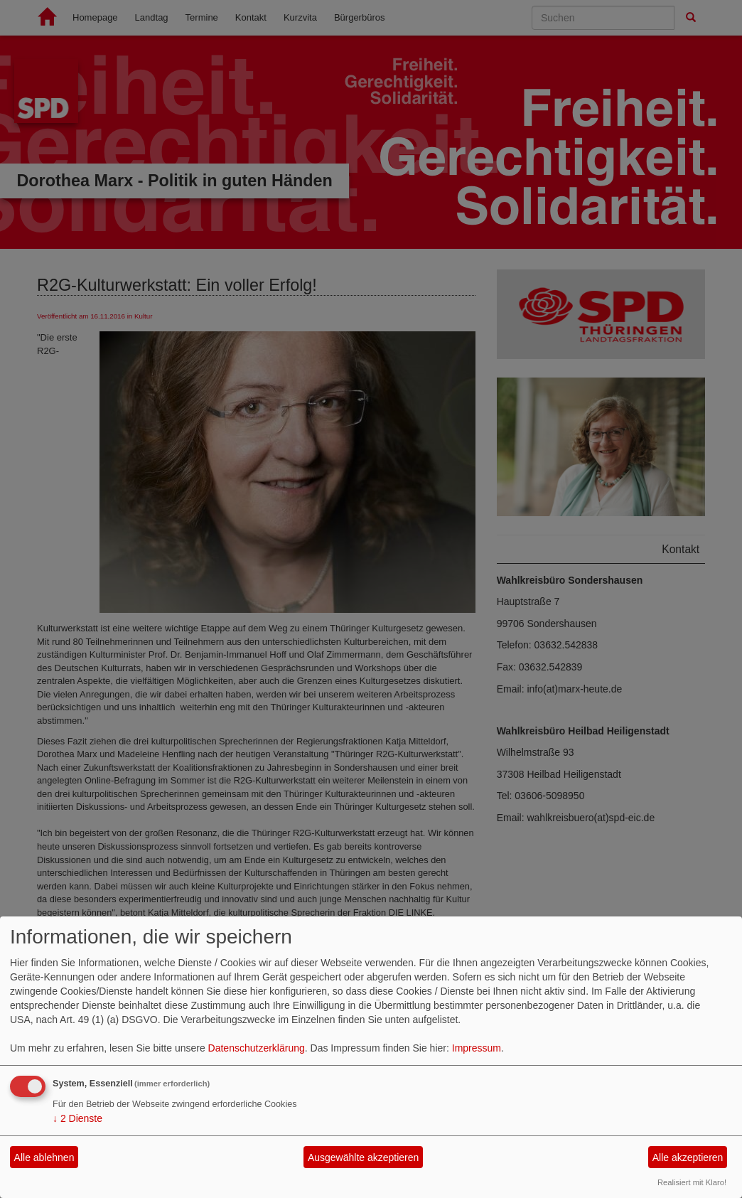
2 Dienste (77, 1118)
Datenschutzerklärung (256, 1048)
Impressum (476, 1048)
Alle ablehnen (44, 1157)
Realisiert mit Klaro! (691, 1182)
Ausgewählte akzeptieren (363, 1157)
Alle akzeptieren (688, 1157)
